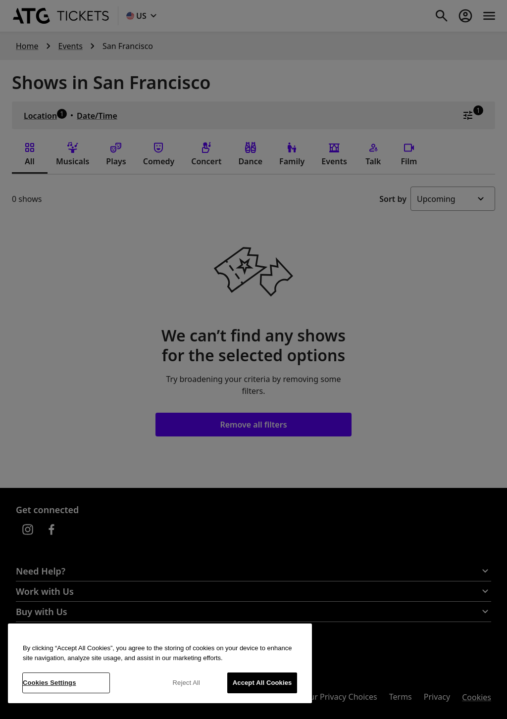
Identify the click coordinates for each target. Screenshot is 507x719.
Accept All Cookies (262, 682)
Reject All (187, 682)
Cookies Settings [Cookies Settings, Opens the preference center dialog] (49, 682)
